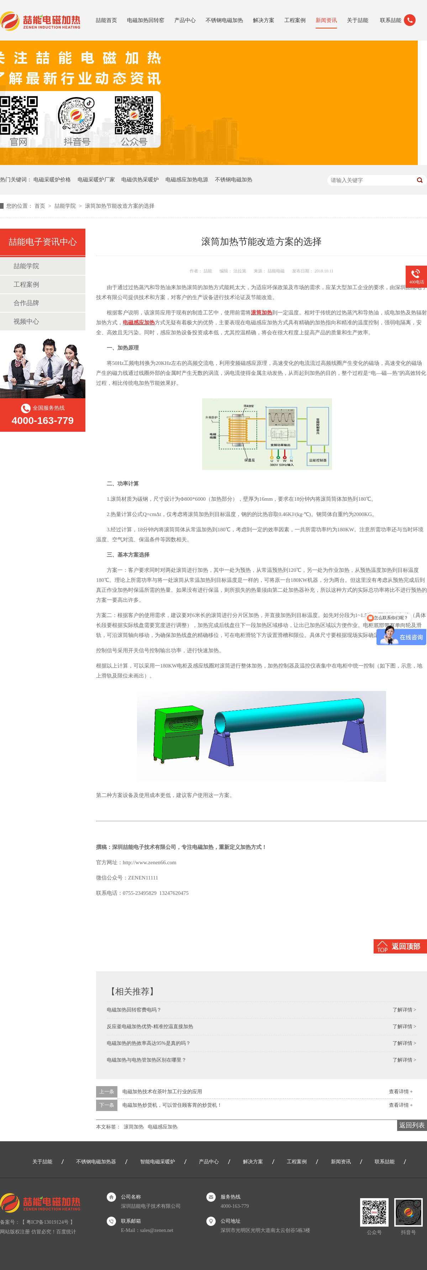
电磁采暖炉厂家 (96, 179)
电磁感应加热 (163, 1127)
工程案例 (295, 20)
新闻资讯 (326, 20)
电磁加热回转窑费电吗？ (134, 1010)
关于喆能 (357, 20)
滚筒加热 (134, 1127)
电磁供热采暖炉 (140, 179)
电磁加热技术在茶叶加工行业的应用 (162, 1091)
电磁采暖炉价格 (52, 179)
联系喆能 (390, 20)
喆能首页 (106, 20)
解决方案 (263, 20)
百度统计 (66, 1231)
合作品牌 (26, 303)
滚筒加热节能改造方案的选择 (119, 206)
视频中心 (26, 321)
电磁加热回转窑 (145, 20)
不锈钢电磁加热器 (96, 1161)
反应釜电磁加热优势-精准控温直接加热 (150, 1026)
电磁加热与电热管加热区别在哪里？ (146, 1060)
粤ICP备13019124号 (47, 1222)
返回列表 (412, 1125)
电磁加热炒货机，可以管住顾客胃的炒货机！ (172, 1105)
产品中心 (185, 20)
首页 (41, 206)
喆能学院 (65, 206)
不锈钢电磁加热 (224, 20)
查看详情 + (401, 1091)
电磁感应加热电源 (186, 179)
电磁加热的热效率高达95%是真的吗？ (149, 1043)
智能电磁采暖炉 (157, 1161)
